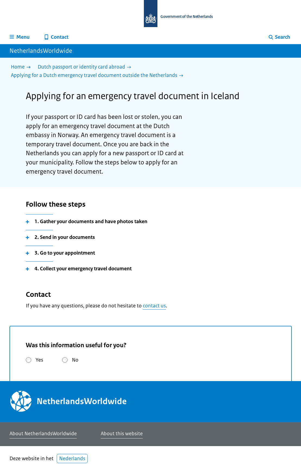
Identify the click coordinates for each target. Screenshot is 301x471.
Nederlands (72, 458)
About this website (122, 433)
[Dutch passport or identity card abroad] (86, 67)
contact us (154, 306)
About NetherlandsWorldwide (43, 433)
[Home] (22, 67)
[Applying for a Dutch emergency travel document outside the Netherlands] (98, 76)
